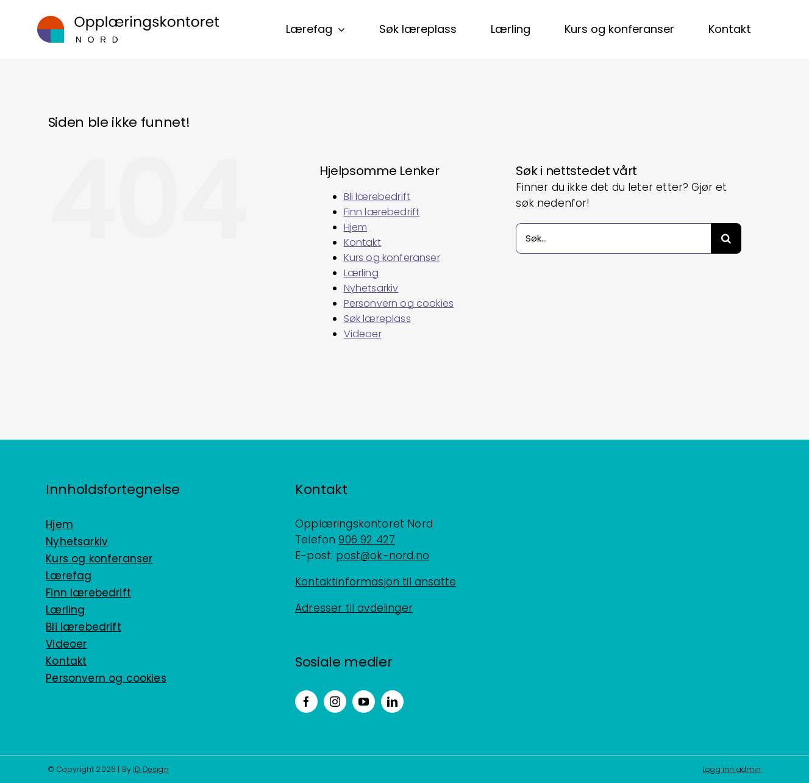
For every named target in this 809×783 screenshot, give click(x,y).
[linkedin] (392, 701)
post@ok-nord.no (382, 555)
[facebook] (306, 701)
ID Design (151, 769)
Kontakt (362, 242)
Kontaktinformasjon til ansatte (375, 581)
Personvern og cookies (399, 303)
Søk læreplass (377, 319)
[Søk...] (613, 238)
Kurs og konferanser (392, 258)
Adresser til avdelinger (354, 608)
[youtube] (363, 701)
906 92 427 (366, 539)
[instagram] (335, 701)
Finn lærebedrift (382, 212)
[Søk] (726, 238)
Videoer (363, 334)
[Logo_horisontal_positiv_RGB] (128, 20)
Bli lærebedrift (377, 197)
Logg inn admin (731, 769)
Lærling (361, 273)
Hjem (356, 227)
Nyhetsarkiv (371, 288)
